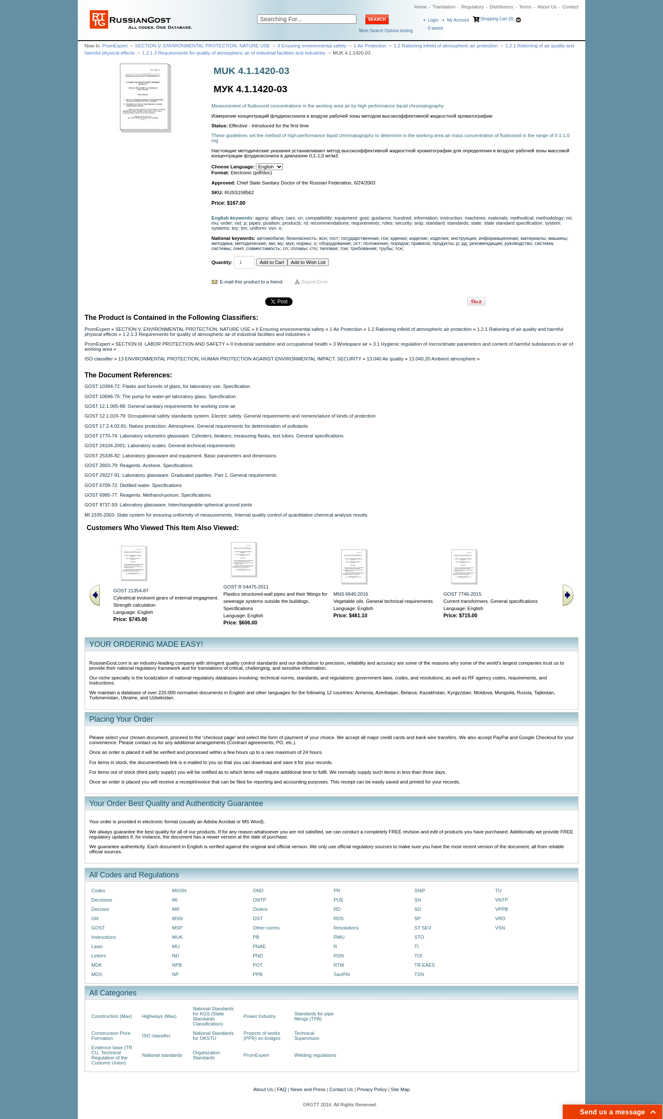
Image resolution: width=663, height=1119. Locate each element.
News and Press (308, 1089)
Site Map (400, 1089)
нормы (303, 243)
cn (300, 217)
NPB (177, 965)
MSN (177, 918)
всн (323, 238)
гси (384, 238)
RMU (339, 937)
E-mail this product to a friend (251, 281)
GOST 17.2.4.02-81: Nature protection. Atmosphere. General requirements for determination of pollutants (196, 426)
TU (498, 890)
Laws (97, 946)
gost (363, 217)
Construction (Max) (111, 1016)
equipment (345, 217)
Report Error (314, 281)
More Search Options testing (386, 30)
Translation (444, 6)
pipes (254, 222)
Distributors (501, 6)
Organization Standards (206, 1055)
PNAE (259, 946)
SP (417, 918)
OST (258, 918)
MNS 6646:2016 (351, 594)
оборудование (335, 243)
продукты (443, 243)
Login (433, 20)
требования (363, 248)
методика (221, 243)
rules (387, 222)
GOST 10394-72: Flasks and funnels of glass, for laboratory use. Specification (167, 386)
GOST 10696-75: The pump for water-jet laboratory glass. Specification (160, 396)
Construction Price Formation (111, 1036)
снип (238, 248)
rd (306, 222)
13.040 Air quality (385, 358)
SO (417, 909)
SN (417, 899)
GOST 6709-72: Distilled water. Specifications (133, 485)
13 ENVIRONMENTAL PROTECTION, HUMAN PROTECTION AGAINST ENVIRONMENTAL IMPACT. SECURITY (240, 358)
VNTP (501, 899)
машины (557, 238)
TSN (419, 974)
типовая (328, 248)
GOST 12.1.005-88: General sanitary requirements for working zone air (160, 406)
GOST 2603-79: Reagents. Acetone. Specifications (139, 465)
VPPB (501, 909)
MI (175, 899)
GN (95, 918)
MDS (96, 974)
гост (333, 238)
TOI (418, 955)
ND (175, 955)
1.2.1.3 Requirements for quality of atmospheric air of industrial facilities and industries (233, 52)
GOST (98, 927)
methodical (522, 217)
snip (418, 222)
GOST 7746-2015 (462, 594)
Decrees (100, 909)
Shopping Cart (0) (497, 18)
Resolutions (346, 927)
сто (313, 248)
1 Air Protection (369, 45)
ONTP (259, 899)
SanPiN (342, 974)
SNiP (419, 890)
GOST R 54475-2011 (245, 586)
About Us (546, 6)
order (226, 222)
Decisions (101, 899)
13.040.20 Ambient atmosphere (442, 358)
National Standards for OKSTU (213, 1036)
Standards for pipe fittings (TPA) (314, 1016)
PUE (338, 899)
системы (220, 248)
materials (497, 217)
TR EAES (424, 965)
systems (220, 228)
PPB (258, 974)
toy (235, 228)
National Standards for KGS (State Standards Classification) (213, 1016)
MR (176, 909)
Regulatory (472, 6)
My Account (458, 20)
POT (258, 965)
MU (176, 946)
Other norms (266, 927)
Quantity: (222, 262)
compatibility (318, 217)
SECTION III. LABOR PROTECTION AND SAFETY (170, 343)
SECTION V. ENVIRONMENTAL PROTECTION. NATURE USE (202, 45)
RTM (339, 965)
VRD (500, 918)
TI (416, 946)
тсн (398, 248)
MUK (177, 937)
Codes (98, 890)
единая (399, 238)
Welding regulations (315, 1055)
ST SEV (422, 927)
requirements (365, 222)
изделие (418, 238)
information (426, 217)
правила (420, 243)
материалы (533, 238)
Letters (98, 955)
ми (271, 243)
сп (285, 248)
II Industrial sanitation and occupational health (279, 343)
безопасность (301, 238)
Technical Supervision (306, 1036)
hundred (402, 217)
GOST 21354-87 (130, 590)
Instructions (103, 937)
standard (435, 222)
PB (256, 937)
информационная (498, 238)
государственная (359, 238)
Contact (570, 6)
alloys (277, 217)
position (271, 222)
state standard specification (513, 222)
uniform (258, 228)
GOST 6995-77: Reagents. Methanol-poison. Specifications (148, 495)
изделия (439, 238)
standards (457, 222)
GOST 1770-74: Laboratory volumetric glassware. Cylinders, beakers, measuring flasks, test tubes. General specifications (214, 435)
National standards (162, 1055)
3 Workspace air (350, 343)
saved (435, 28)
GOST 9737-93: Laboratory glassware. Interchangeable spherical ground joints (168, 504)
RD (337, 909)
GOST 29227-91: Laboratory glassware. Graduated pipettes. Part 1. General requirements (181, 475)
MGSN (179, 890)
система (544, 243)
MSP (177, 927)
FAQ (282, 1089)
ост (357, 243)
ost (238, 222)
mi (568, 217)
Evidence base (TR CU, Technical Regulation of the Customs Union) (111, 1055)
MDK (96, 965)
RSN (339, 955)
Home (420, 6)
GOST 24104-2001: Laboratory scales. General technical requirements (160, 445)
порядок (400, 243)
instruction (451, 217)
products (291, 222)
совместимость (263, 248)
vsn (272, 228)
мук (290, 243)
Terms (525, 6)
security (403, 222)
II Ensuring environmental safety (311, 45)
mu (214, 222)
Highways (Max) (159, 1016)
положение (375, 243)
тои (344, 248)
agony (261, 217)
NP (175, 974)
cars (290, 217)
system (552, 222)
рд (464, 243)
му (280, 243)
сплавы (298, 248)
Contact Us (341, 1089)
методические (250, 243)
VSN (500, 927)
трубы (385, 248)
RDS (339, 918)
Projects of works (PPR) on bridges (262, 1036)
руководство (518, 243)
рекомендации (485, 243)
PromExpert (115, 45)
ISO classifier (99, 358)
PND (258, 955)
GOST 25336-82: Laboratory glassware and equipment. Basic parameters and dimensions (181, 455)
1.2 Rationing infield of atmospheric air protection (446, 45)
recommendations (329, 222)
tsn (244, 228)
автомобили (270, 238)
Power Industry (260, 1016)
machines (475, 217)
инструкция (463, 238)
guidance (381, 217)
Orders (260, 909)
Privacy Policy (372, 1089)
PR (337, 890)
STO (419, 937)
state (476, 222)
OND (258, 890)
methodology (550, 217)
